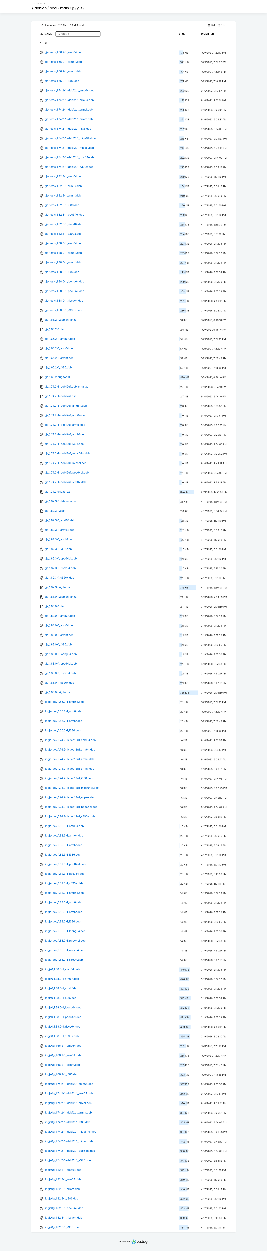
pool (53, 8)
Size (182, 33)
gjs (79, 8)
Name (48, 33)
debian (41, 8)
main (64, 8)
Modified (207, 33)
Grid (221, 25)
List (211, 25)
